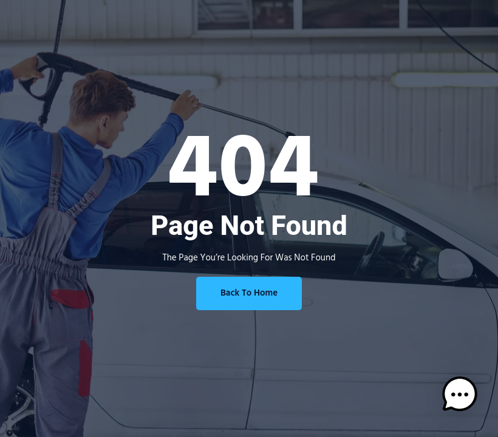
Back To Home (249, 293)
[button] (460, 397)
